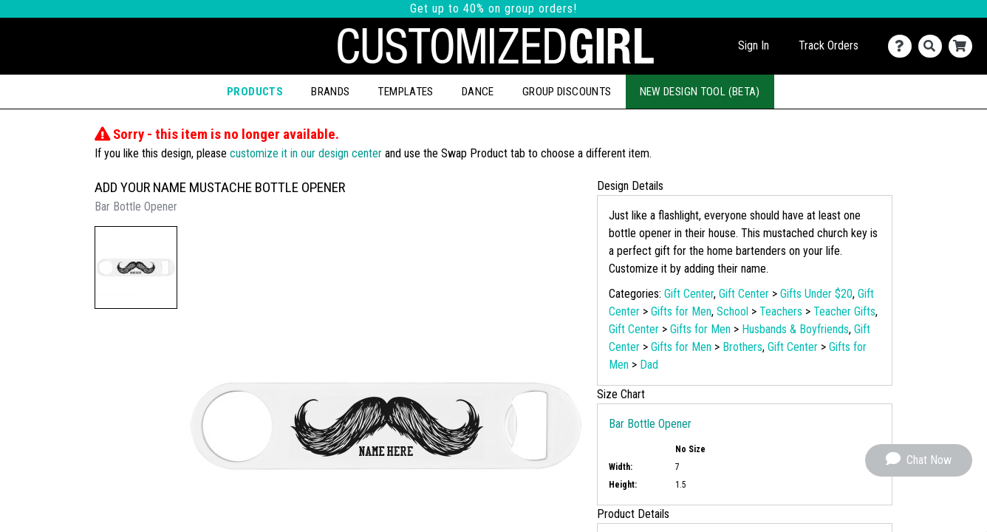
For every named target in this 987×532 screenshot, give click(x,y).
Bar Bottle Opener (650, 424)
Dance (478, 91)
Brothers (742, 347)
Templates (405, 91)
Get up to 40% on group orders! (493, 8)
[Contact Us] (903, 46)
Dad (649, 365)
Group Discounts (567, 91)
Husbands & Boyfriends (795, 329)
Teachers (780, 311)
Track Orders (828, 45)
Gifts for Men (681, 311)
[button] (136, 267)
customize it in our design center (306, 153)
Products (255, 91)
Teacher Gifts (844, 311)
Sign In (753, 45)
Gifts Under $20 (816, 294)
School (732, 311)
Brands (330, 91)
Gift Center (689, 294)
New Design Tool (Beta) (700, 91)
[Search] (933, 46)
